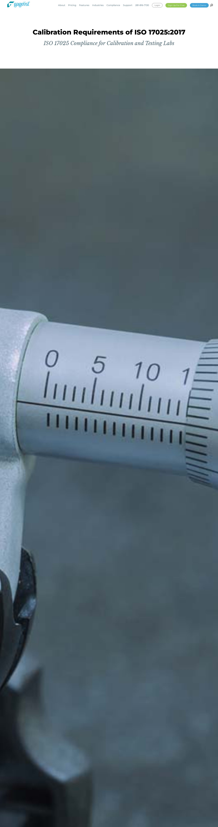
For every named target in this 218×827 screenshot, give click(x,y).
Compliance (113, 5)
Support (127, 5)
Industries (98, 5)
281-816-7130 (142, 5)
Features (84, 5)
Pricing (72, 5)
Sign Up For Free (176, 5)
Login (157, 5)
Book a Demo (199, 5)
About (61, 5)
